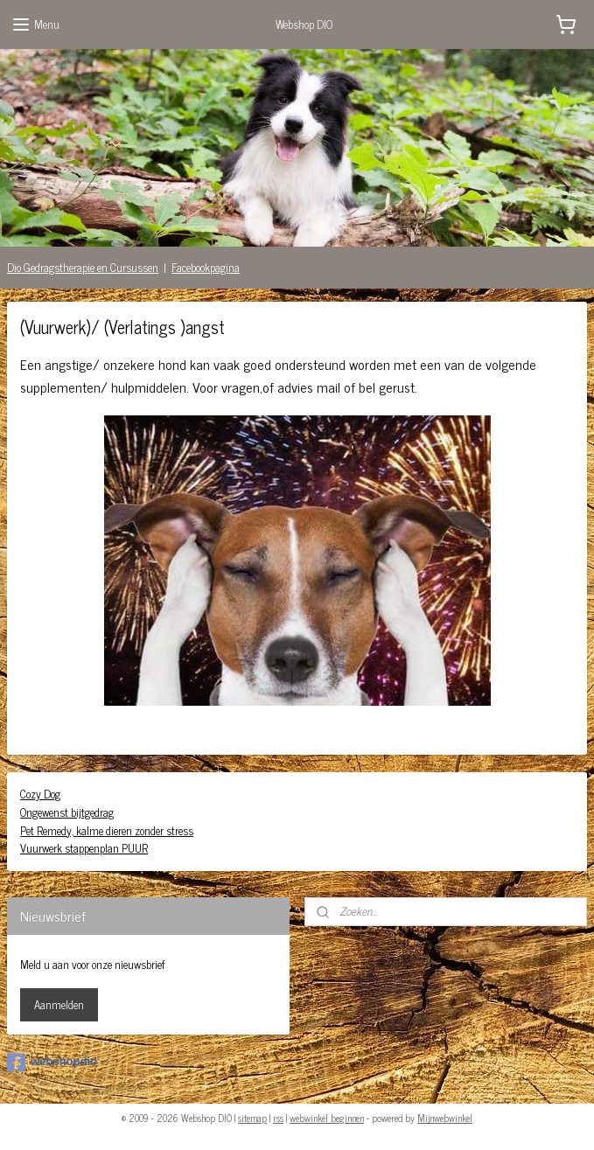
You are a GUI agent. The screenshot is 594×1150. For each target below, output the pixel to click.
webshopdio (52, 1062)
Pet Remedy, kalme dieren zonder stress (106, 830)
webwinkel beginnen (327, 1118)
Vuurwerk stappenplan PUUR (84, 848)
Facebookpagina (205, 267)
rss (278, 1118)
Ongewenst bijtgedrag (67, 812)
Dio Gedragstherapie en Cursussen (82, 267)
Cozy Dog (40, 793)
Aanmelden (59, 1004)
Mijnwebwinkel (444, 1118)
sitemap (252, 1118)
